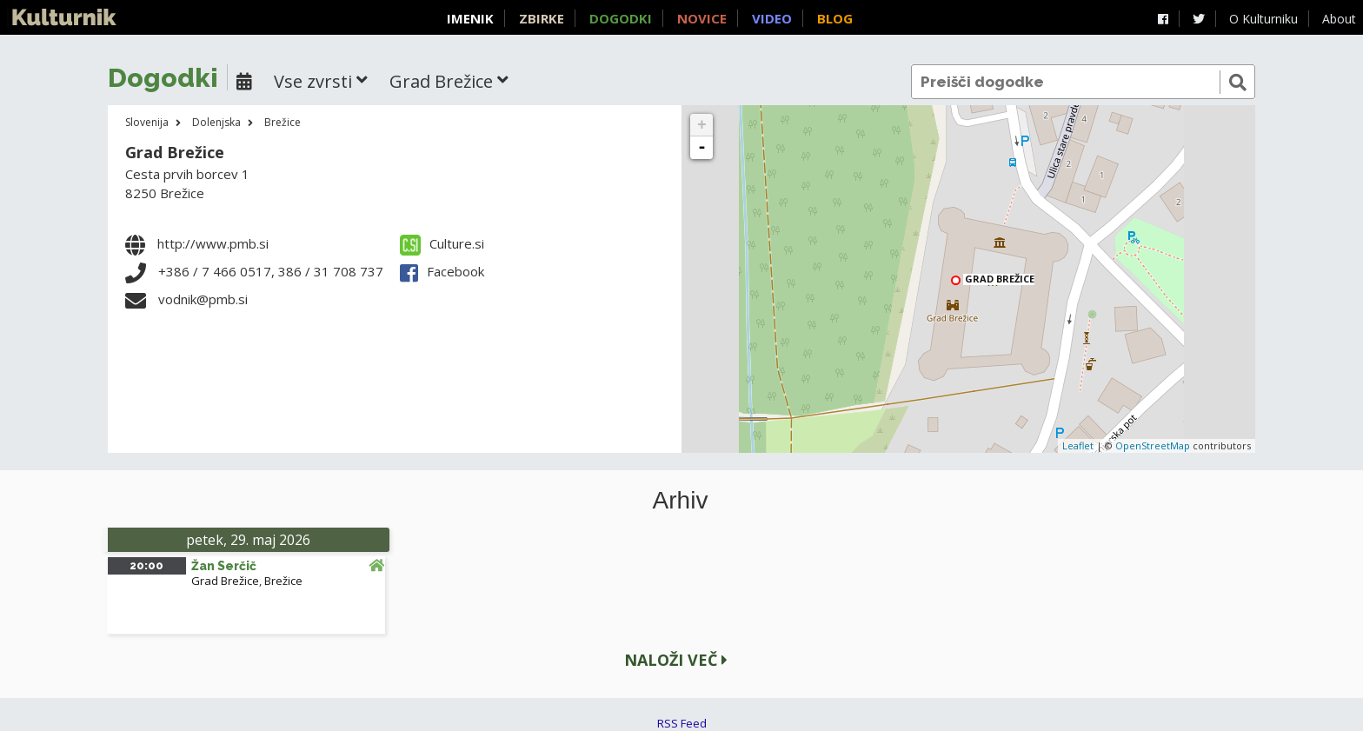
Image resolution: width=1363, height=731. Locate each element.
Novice (702, 18)
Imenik (470, 18)
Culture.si (442, 243)
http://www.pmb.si (213, 243)
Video (772, 18)
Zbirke (541, 18)
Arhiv (680, 501)
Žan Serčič (223, 566)
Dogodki (620, 18)
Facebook (442, 271)
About (1339, 18)
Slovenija (147, 122)
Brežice (282, 122)
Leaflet (1078, 445)
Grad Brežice (174, 152)
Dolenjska (216, 122)
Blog (835, 18)
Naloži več (676, 659)
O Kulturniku (1263, 18)
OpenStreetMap (1152, 445)
